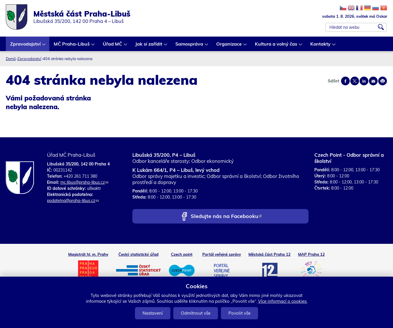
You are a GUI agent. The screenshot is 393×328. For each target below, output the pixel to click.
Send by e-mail (373, 81)
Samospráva (189, 46)
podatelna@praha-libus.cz (73, 200)
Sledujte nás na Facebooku (226, 217)
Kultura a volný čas (276, 46)
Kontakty (321, 46)
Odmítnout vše (195, 313)
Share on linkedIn (364, 81)
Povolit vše (239, 313)
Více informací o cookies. (282, 301)
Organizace (229, 46)
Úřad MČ (112, 46)
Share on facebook (345, 81)
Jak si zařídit (149, 46)
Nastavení (153, 313)
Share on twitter (354, 81)
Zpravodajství (26, 46)
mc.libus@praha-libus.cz (84, 182)
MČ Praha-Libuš (72, 46)
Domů (11, 58)
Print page (382, 81)
